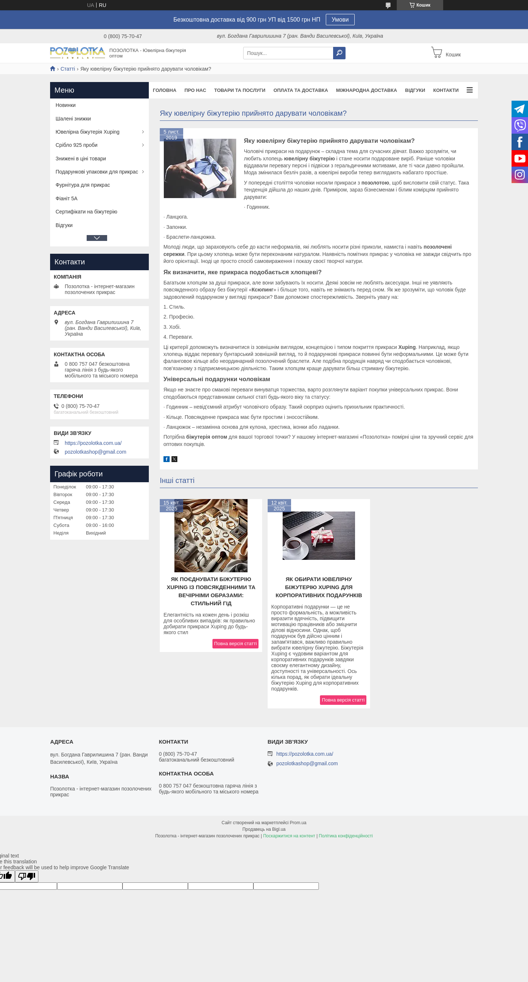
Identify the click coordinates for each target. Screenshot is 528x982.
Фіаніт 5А (67, 198)
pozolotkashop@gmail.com (95, 452)
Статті (67, 69)
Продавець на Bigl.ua (264, 829)
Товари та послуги (239, 90)
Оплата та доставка (301, 90)
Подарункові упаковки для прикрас (97, 172)
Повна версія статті (235, 643)
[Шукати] (339, 53)
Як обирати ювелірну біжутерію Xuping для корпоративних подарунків (319, 587)
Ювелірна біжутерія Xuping (88, 132)
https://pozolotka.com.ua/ (93, 443)
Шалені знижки (73, 119)
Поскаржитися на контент (289, 835)
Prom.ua (298, 822)
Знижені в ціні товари (81, 158)
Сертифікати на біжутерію (86, 212)
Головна (164, 90)
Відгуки (415, 90)
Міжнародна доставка (366, 90)
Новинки (66, 105)
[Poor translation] (26, 876)
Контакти (446, 90)
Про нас (195, 90)
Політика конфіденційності (346, 835)
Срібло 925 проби (77, 145)
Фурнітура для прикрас (83, 185)
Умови (340, 19)
